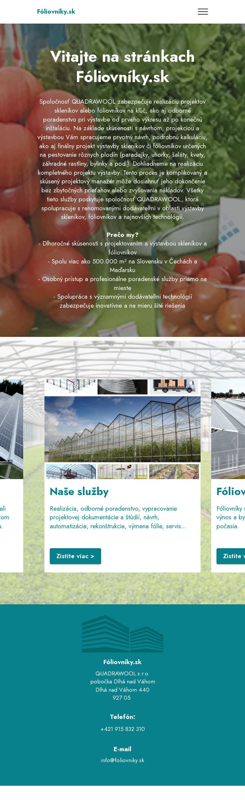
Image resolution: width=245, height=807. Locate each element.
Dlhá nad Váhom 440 (122, 689)
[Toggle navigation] (203, 11)
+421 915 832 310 (122, 729)
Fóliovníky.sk (56, 11)
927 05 (122, 697)
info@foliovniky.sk (122, 760)
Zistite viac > (75, 556)
